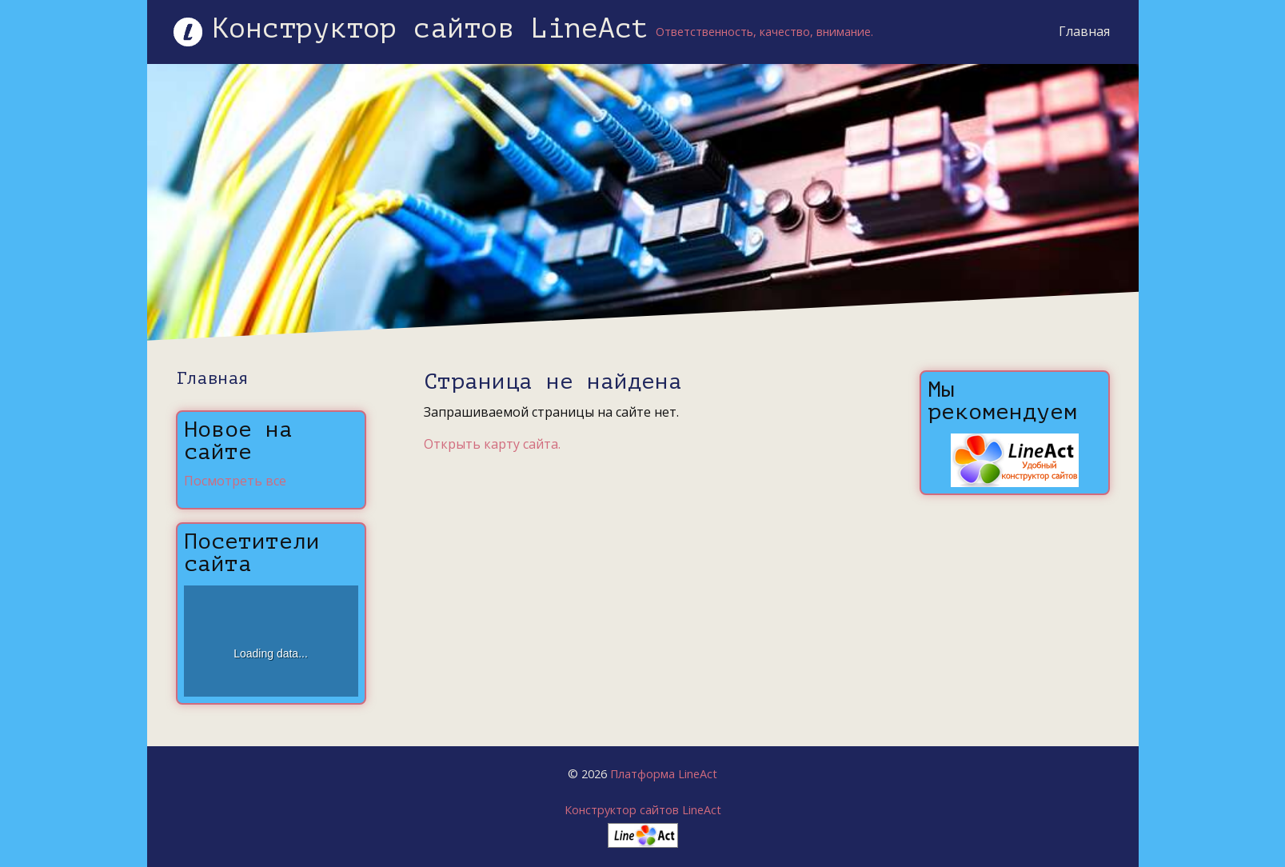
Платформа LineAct (663, 773)
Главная (1084, 31)
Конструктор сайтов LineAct (643, 809)
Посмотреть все (235, 480)
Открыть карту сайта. (492, 444)
